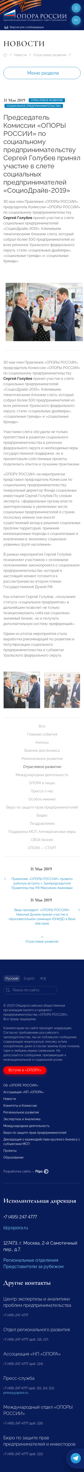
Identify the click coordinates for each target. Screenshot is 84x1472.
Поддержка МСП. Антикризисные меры (42, 832)
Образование (13, 1157)
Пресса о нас (42, 791)
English (29, 978)
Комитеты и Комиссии (20, 1105)
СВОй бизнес (42, 840)
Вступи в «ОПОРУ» (25, 1070)
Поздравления (42, 823)
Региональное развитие (42, 759)
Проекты (9, 1150)
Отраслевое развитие (49, 55)
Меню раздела (43, 73)
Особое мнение (42, 799)
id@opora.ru (15, 1227)
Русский (12, 978)
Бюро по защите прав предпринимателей (42, 807)
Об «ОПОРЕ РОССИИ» (20, 1085)
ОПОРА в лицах (42, 783)
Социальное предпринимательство (34, 105)
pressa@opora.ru (15, 1392)
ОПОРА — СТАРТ (42, 848)
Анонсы (42, 742)
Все (42, 726)
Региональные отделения (30, 1260)
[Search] (30, 990)
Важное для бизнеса (42, 750)
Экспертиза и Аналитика (22, 1119)
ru (76, 20)
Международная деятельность (42, 775)
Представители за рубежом (33, 1266)
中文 (43, 978)
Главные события (42, 734)
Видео (42, 815)
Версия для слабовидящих (24, 27)
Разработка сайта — (25, 1171)
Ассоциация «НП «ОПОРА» (23, 1092)
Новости (20, 55)
